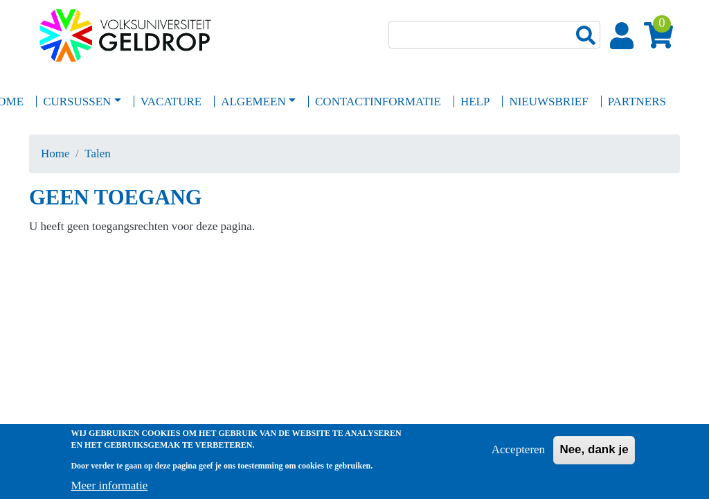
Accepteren (518, 454)
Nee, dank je (593, 454)
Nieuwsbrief (548, 101)
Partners (637, 101)
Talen (97, 153)
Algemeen (253, 101)
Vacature (171, 101)
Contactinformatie (378, 101)
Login (624, 37)
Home (55, 153)
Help (475, 101)
